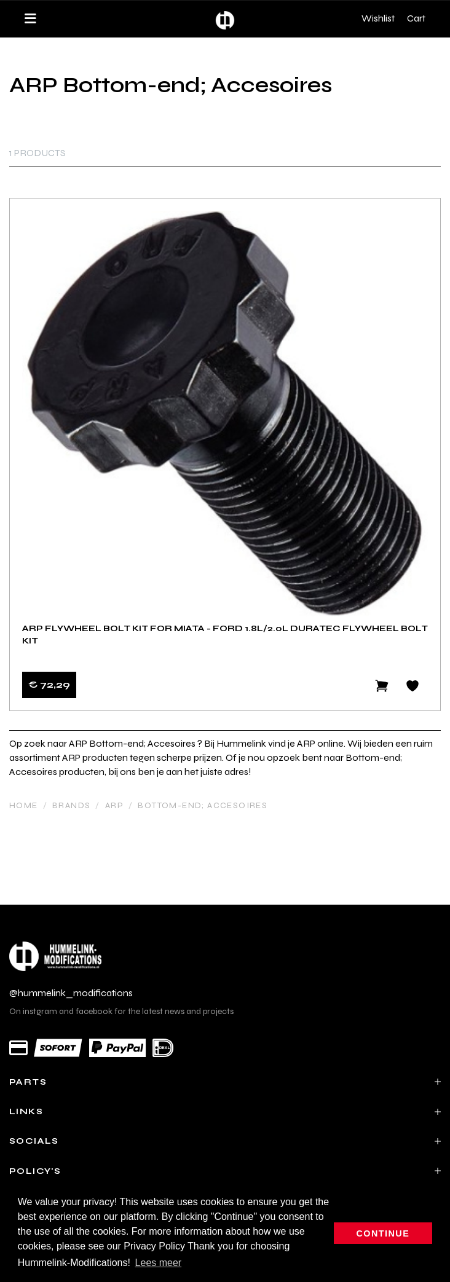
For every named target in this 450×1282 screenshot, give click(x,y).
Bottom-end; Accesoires (202, 805)
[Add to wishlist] (412, 686)
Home (23, 805)
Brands (71, 805)
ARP (114, 805)
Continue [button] (383, 1233)
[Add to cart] (381, 686)
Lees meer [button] (158, 1262)
